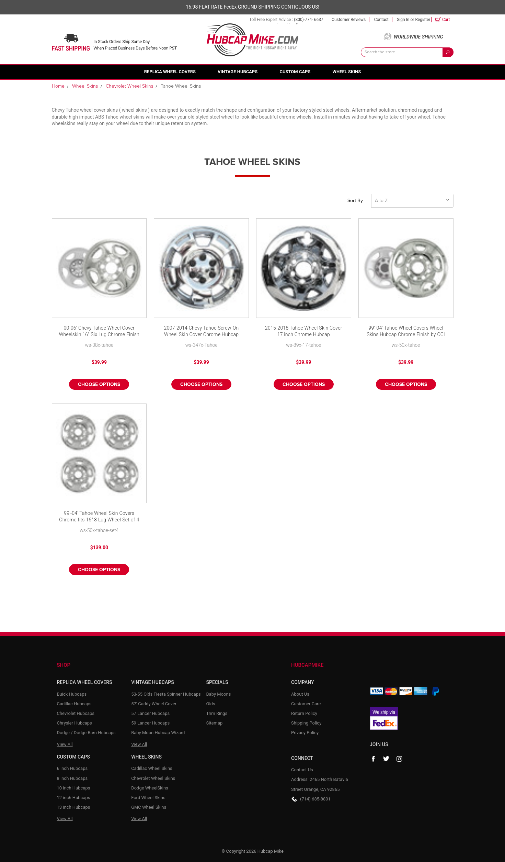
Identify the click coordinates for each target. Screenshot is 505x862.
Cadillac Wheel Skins (151, 768)
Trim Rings (217, 713)
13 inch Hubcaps (73, 807)
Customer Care (306, 703)
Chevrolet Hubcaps (76, 713)
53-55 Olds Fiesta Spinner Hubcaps (166, 694)
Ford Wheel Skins (148, 797)
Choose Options (99, 384)
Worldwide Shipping (418, 37)
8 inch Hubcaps (72, 778)
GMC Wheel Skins (148, 807)
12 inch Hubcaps (73, 797)
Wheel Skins (347, 71)
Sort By (355, 200)
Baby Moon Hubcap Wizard (158, 732)
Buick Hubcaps (72, 694)
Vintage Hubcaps (237, 71)
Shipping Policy (306, 723)
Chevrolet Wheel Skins (153, 778)
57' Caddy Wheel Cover (153, 703)
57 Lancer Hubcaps (150, 713)
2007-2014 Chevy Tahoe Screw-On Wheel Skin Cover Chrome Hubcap (201, 331)
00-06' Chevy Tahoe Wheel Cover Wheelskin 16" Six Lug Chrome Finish (99, 331)
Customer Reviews (349, 19)
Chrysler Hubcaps (74, 723)
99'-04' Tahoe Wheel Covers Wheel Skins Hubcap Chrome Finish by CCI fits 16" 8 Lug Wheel (406, 332)
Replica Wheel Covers (170, 71)
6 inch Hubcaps (72, 768)
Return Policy (304, 713)
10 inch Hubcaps (73, 788)
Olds (210, 703)
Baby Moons (218, 694)
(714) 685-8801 (315, 799)
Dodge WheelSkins (149, 788)
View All (65, 744)
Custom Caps (294, 71)
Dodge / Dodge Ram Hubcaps (86, 732)
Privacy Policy (305, 732)
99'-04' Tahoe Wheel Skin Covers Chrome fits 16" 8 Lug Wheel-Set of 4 (99, 516)
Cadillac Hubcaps (74, 703)
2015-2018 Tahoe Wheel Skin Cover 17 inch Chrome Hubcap (303, 331)
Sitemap (214, 723)
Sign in (403, 19)
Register (422, 19)
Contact (381, 19)
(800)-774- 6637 (308, 19)
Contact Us (302, 769)
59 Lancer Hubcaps (150, 723)
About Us (300, 694)
